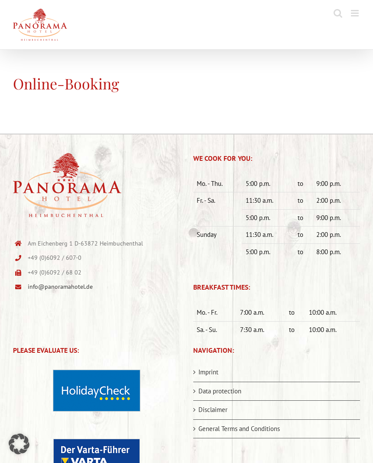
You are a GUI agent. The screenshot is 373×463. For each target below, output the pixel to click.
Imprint (208, 372)
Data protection (219, 391)
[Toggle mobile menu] (355, 13)
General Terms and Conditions (239, 429)
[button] (19, 444)
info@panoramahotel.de (60, 287)
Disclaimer (212, 410)
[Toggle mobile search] (338, 13)
